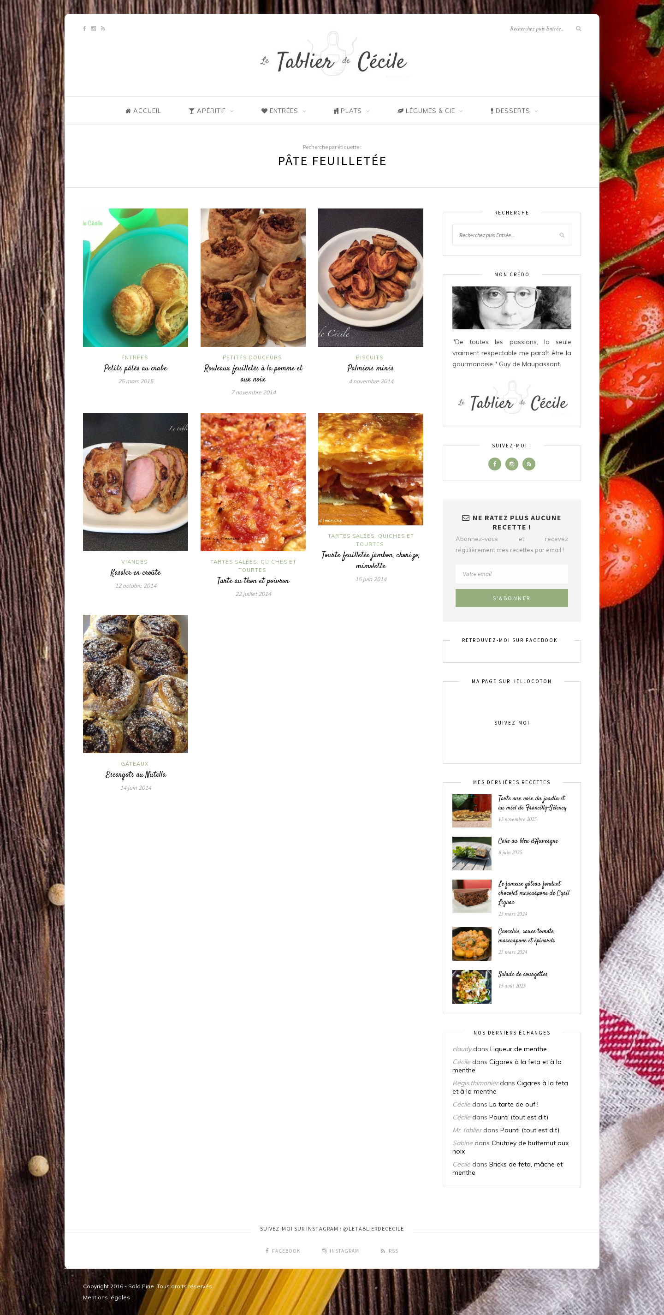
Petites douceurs (252, 357)
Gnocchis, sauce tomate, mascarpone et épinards (526, 936)
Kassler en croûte (135, 572)
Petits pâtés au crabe (135, 368)
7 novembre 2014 (253, 392)
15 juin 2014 (370, 579)
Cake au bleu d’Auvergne (528, 841)
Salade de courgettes (523, 974)
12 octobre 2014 (135, 585)
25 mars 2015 (135, 381)
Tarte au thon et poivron (253, 581)
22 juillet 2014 (253, 593)
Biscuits (369, 357)
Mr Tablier (466, 1130)
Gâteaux (134, 764)
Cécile (461, 1062)
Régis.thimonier (475, 1083)
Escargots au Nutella (136, 774)
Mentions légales (106, 1297)
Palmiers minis (371, 368)
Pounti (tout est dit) (518, 1117)
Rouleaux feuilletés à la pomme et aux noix (253, 374)
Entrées (134, 357)
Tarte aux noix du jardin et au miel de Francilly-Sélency (532, 803)
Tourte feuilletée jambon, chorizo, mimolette (371, 561)
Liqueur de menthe (518, 1049)
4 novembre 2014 (371, 381)
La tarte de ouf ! (514, 1104)
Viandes (134, 562)
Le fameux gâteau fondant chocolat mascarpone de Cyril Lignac (533, 893)
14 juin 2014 (135, 787)
